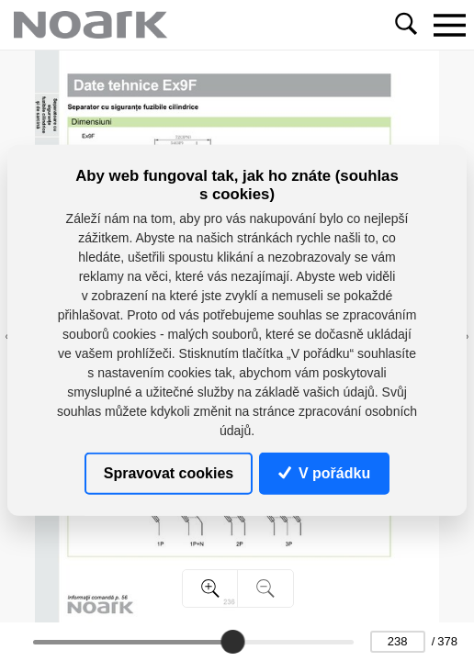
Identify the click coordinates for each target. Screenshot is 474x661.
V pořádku (324, 473)
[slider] (232, 642)
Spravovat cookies (168, 473)
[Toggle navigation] (449, 25)
